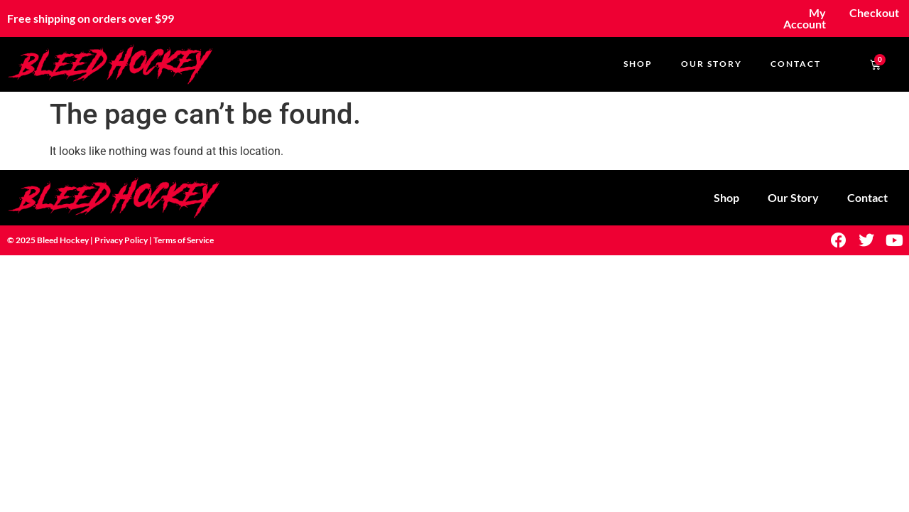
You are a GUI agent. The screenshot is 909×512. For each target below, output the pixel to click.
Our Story (711, 63)
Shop (638, 63)
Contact (796, 63)
